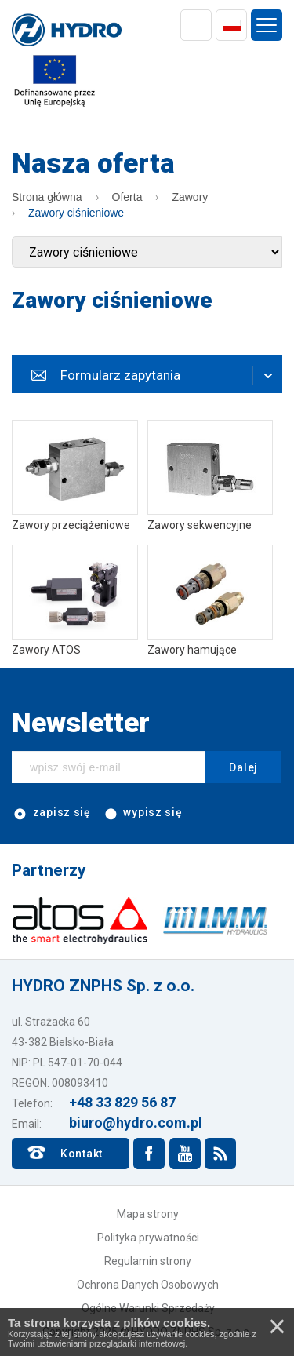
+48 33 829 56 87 (122, 1102)
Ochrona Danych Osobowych (148, 1284)
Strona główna (47, 197)
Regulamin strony (147, 1261)
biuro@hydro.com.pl (135, 1122)
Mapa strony (148, 1214)
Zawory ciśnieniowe (76, 212)
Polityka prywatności (148, 1237)
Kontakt (81, 1153)
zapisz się (51, 813)
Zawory (190, 197)
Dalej (243, 767)
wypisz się (143, 813)
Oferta (127, 197)
